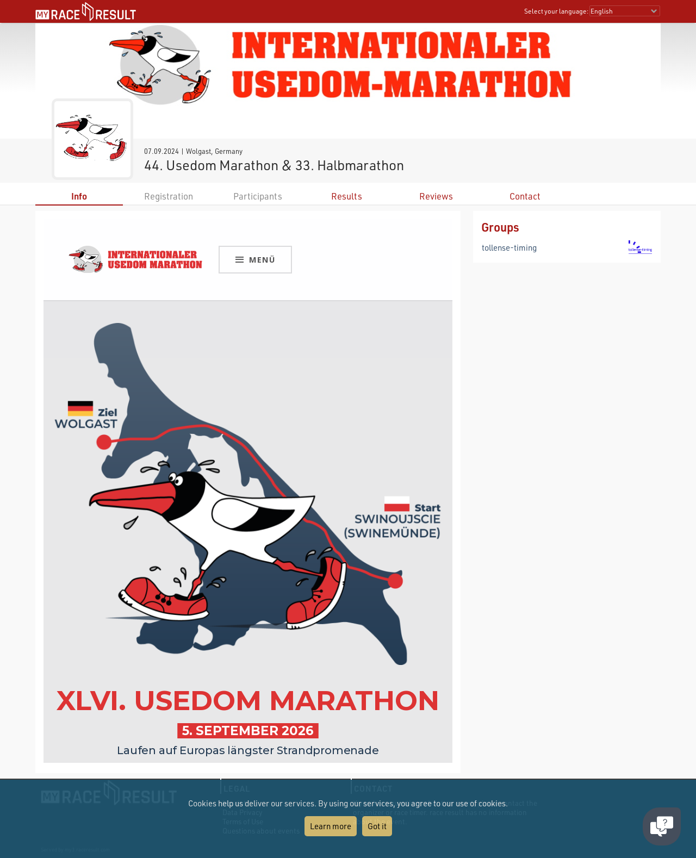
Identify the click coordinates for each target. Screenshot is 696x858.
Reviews (436, 196)
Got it (377, 825)
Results (346, 196)
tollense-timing (509, 247)
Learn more (330, 825)
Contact (524, 196)
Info (79, 196)
